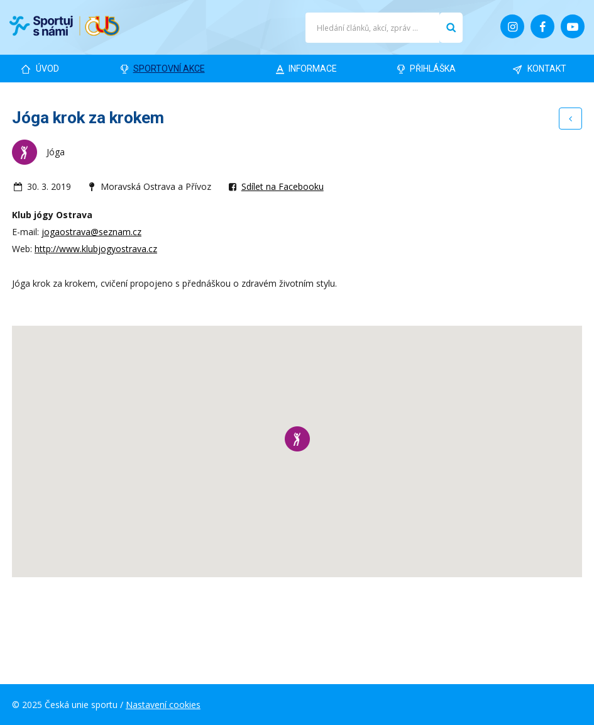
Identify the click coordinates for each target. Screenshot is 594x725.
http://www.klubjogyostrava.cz (96, 249)
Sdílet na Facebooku (282, 186)
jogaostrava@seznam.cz (91, 232)
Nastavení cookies (163, 705)
